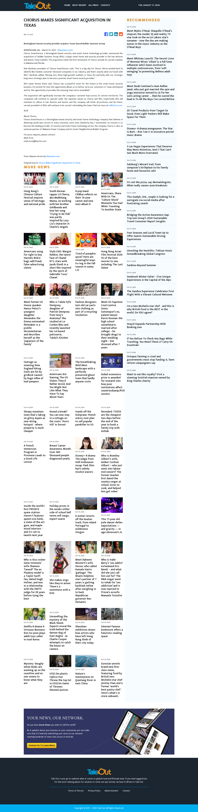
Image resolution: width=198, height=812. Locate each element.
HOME (67, 5)
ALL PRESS (93, 5)
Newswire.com (65, 50)
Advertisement (111, 791)
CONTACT (105, 5)
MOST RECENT (79, 5)
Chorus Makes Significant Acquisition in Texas (60, 163)
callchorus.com (115, 105)
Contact (126, 791)
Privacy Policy (94, 791)
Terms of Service (76, 791)
